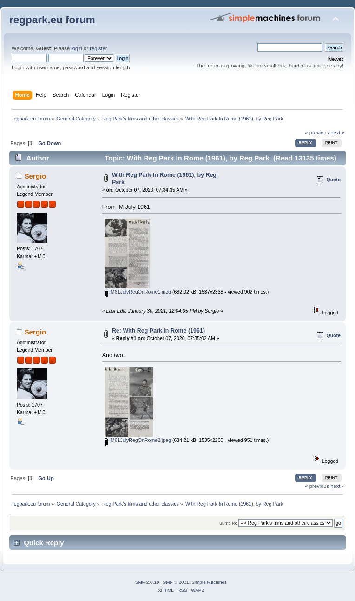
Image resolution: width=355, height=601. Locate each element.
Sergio (35, 176)
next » (337, 132)
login (76, 48)
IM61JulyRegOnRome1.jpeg (138, 291)
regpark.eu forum (52, 20)
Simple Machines (209, 582)
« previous (317, 132)
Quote (333, 179)
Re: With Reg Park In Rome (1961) (158, 330)
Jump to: (228, 523)
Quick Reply (44, 543)
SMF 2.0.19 (147, 582)
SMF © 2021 (176, 582)
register (98, 48)
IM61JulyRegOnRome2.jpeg (138, 440)
